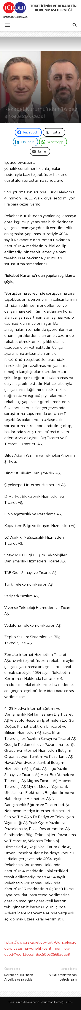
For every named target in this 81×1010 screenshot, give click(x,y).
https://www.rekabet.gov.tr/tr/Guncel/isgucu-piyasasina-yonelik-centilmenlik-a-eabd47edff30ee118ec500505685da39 (40, 948)
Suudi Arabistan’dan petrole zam (63, 977)
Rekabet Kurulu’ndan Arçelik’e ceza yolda (18, 977)
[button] (7, 25)
